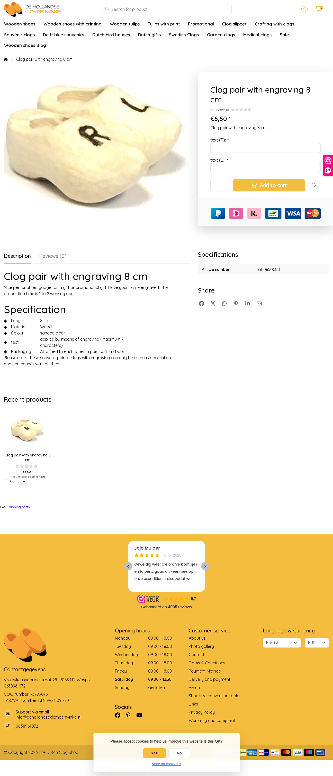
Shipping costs (36, 476)
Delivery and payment (209, 679)
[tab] (53, 257)
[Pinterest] (130, 715)
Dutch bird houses (111, 34)
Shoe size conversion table (214, 695)
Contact (196, 654)
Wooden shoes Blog (25, 45)
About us (197, 638)
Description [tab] (17, 256)
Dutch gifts (149, 34)
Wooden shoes (19, 24)
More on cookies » (166, 764)
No (179, 753)
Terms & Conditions (207, 662)
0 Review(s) (219, 110)
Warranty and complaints (213, 720)
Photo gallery (201, 646)
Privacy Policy (202, 712)
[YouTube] (141, 715)
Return (195, 687)
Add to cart (269, 185)
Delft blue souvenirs (63, 34)
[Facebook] (119, 715)
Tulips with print (164, 24)
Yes (154, 753)
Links (193, 704)
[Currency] (317, 643)
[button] (303, 9)
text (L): (219, 160)
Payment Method (205, 671)
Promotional (201, 24)
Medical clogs (257, 34)
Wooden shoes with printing (72, 24)
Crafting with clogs (274, 24)
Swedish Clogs (184, 34)
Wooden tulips (125, 24)
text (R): (219, 140)
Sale (284, 34)
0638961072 (14, 686)
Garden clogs (221, 34)
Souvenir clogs (19, 34)
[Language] (282, 643)
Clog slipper (234, 24)
